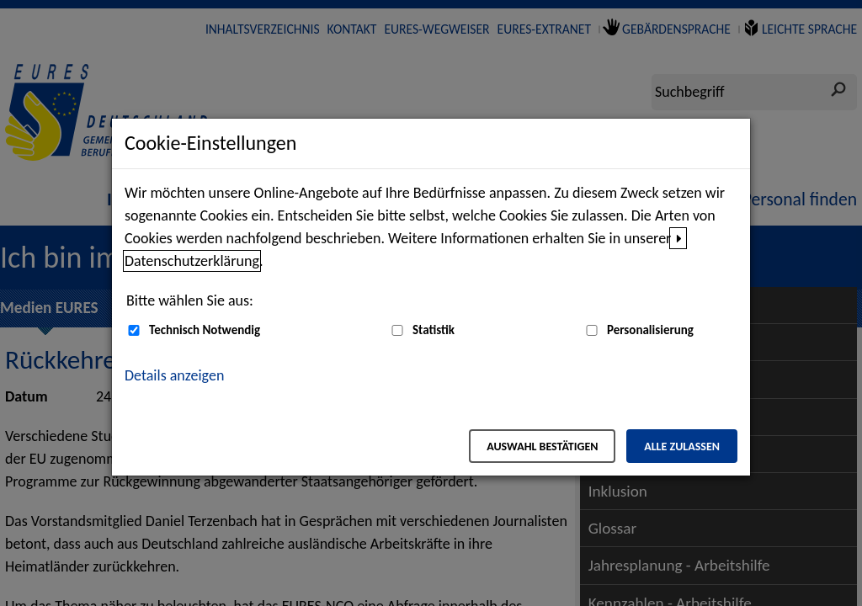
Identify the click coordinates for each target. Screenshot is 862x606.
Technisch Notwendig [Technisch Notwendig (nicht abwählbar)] (204, 330)
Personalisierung (650, 330)
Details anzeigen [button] (174, 375)
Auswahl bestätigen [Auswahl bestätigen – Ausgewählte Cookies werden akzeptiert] (542, 446)
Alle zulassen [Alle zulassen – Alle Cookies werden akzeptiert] (682, 446)
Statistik (433, 330)
